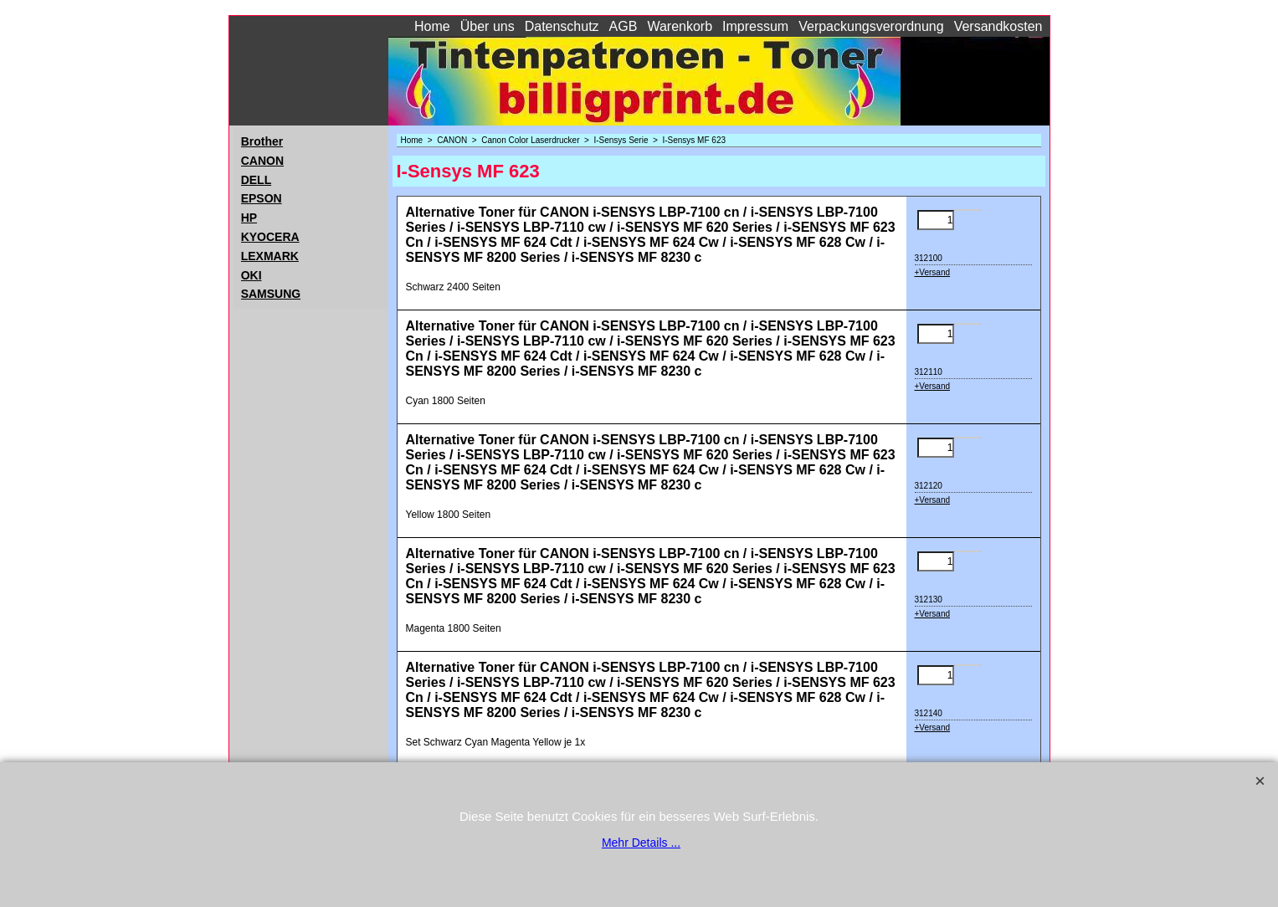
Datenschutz (562, 26)
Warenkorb (679, 26)
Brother (262, 141)
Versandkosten (998, 26)
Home (432, 26)
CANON (262, 160)
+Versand (933, 272)
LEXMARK (270, 256)
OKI (251, 275)
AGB (623, 26)
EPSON (261, 198)
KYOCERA (270, 236)
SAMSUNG (271, 293)
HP (249, 217)
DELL (256, 180)
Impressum (755, 26)
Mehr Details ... (641, 842)
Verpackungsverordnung (870, 26)
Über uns (487, 26)
